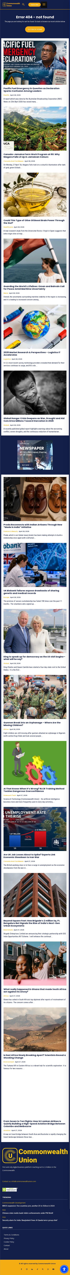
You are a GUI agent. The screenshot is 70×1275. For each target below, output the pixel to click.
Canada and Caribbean (14, 161)
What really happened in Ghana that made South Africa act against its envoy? (35, 990)
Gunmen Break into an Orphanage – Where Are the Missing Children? (32, 724)
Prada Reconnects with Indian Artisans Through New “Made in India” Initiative (33, 526)
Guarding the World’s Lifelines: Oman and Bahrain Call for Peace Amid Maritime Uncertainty (34, 287)
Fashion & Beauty (11, 531)
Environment (9, 1062)
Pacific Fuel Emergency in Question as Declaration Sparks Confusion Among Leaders (31, 89)
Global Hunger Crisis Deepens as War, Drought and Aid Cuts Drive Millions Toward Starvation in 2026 (34, 419)
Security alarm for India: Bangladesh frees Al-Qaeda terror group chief (29, 1220)
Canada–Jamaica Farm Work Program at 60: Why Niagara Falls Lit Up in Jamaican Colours (32, 155)
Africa (6, 729)
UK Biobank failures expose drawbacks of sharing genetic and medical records (31, 592)
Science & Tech (10, 795)
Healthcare (8, 227)
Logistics (7, 359)
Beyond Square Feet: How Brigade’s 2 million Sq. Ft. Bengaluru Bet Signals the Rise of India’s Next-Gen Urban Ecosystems (32, 923)
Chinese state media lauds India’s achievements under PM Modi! (28, 1213)
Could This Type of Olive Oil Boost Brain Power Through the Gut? (34, 221)
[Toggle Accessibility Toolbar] (64, 1269)
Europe (6, 597)
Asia (4, 1210)
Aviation (7, 1130)
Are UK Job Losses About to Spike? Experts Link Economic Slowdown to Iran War (29, 856)
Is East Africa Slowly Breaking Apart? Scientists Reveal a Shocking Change (35, 1056)
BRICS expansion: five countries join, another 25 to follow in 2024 (28, 1206)
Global (6, 425)
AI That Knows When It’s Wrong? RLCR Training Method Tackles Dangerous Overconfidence (34, 790)
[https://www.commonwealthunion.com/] (11, 4)
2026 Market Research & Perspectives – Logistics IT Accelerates (32, 353)
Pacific (6, 95)
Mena (6, 293)
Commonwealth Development (13, 1203)
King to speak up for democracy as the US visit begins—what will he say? (34, 658)
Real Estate (8, 930)
